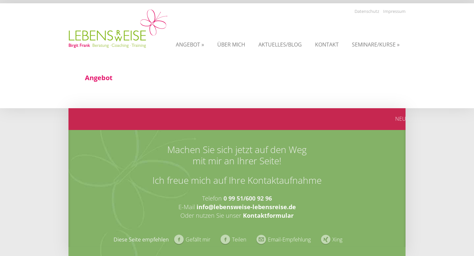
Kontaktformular (268, 215)
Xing (337, 239)
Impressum (394, 11)
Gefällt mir (198, 239)
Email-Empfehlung (289, 239)
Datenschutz (367, 11)
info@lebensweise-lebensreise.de (246, 207)
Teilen (239, 239)
